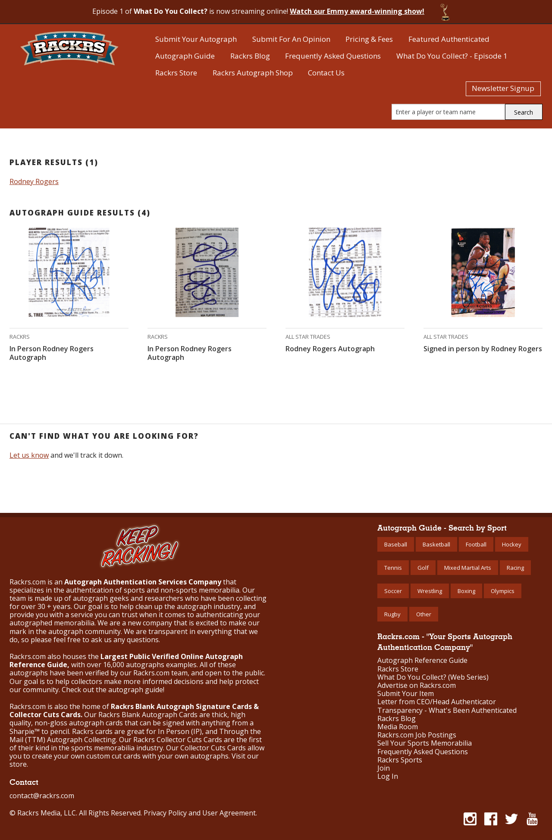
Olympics (502, 591)
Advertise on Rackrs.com (416, 685)
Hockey (511, 544)
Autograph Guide (185, 56)
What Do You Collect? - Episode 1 (452, 56)
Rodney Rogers (34, 181)
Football (476, 544)
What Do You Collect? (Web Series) (433, 677)
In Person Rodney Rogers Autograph (51, 353)
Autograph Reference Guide (422, 660)
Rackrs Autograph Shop (253, 73)
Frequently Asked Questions (333, 56)
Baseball (395, 544)
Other (423, 614)
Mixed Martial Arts (467, 567)
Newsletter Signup (503, 88)
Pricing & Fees (369, 39)
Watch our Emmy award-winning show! (357, 11)
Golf (423, 567)
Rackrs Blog (250, 56)
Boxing (466, 591)
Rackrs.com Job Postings (416, 735)
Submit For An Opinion (291, 39)
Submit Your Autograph (196, 39)
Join (383, 768)
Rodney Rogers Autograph (330, 348)
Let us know (29, 455)
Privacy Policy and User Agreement (200, 813)
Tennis (393, 567)
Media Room (397, 727)
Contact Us (326, 73)
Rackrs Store (176, 73)
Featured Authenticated (448, 39)
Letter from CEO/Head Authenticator (436, 702)
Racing (515, 567)
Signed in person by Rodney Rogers (482, 348)
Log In (387, 776)
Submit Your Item (405, 694)
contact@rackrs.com (41, 795)
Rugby (392, 614)
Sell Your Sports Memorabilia (424, 743)
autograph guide (135, 689)
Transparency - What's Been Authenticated (447, 710)
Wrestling (429, 591)
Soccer (393, 591)
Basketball (436, 544)
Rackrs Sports (399, 760)
